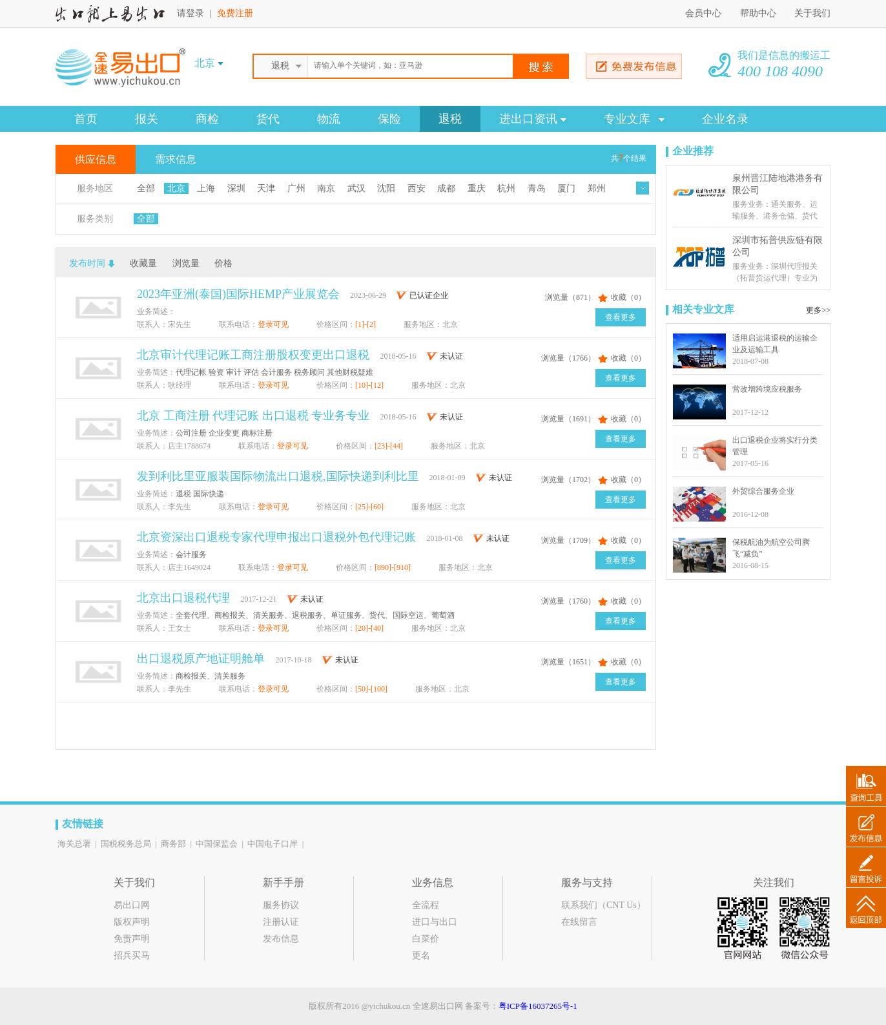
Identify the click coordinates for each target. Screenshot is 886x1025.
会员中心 (703, 13)
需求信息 (175, 159)
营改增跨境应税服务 (767, 389)
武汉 (356, 188)
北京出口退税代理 (185, 597)
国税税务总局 (126, 844)
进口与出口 (434, 922)
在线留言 (579, 922)
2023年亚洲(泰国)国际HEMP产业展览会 (238, 294)
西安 (416, 188)
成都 (446, 188)
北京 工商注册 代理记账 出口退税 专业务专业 (255, 415)
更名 (421, 955)
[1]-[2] (366, 324)
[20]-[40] (370, 628)
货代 (268, 118)
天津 (266, 188)
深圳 (236, 188)
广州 (296, 188)
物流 (328, 118)
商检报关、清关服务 (210, 676)
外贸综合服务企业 (763, 491)
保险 (389, 118)
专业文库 (634, 118)
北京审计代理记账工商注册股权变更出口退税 (255, 354)
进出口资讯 (532, 118)
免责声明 (132, 939)
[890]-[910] (394, 567)
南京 (326, 188)
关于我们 (812, 13)
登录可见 (273, 324)
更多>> (818, 310)
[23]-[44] (390, 445)
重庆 (477, 188)
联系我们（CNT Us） (603, 905)
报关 (146, 118)
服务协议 (281, 905)
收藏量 (143, 263)
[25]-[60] (370, 506)
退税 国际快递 (200, 493)
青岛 (537, 188)
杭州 (506, 188)
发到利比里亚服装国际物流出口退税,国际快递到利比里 (278, 476)
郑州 (597, 188)
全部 (146, 188)
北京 (176, 188)
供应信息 (95, 159)
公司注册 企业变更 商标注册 (224, 433)
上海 (206, 188)
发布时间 (87, 263)
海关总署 (74, 844)
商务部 (173, 844)
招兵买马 (132, 955)
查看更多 (620, 317)
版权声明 (132, 922)
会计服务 (191, 554)
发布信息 (281, 939)
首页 (86, 118)
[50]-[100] (372, 688)
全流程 (425, 905)
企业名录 (725, 118)
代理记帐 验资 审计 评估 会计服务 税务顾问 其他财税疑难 (274, 372)
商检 (207, 118)
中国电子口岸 (272, 844)
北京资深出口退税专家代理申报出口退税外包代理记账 (278, 537)
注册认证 (281, 922)
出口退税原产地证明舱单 (202, 658)
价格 (223, 263)
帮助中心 (759, 13)
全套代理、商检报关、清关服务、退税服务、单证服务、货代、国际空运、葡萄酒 (315, 615)
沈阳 (386, 188)
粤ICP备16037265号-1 (538, 1006)
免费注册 (235, 13)
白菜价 (425, 939)
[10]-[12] (370, 385)
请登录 (190, 13)
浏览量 (186, 263)
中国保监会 (217, 844)
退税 (450, 118)
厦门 (566, 188)
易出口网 (132, 905)
